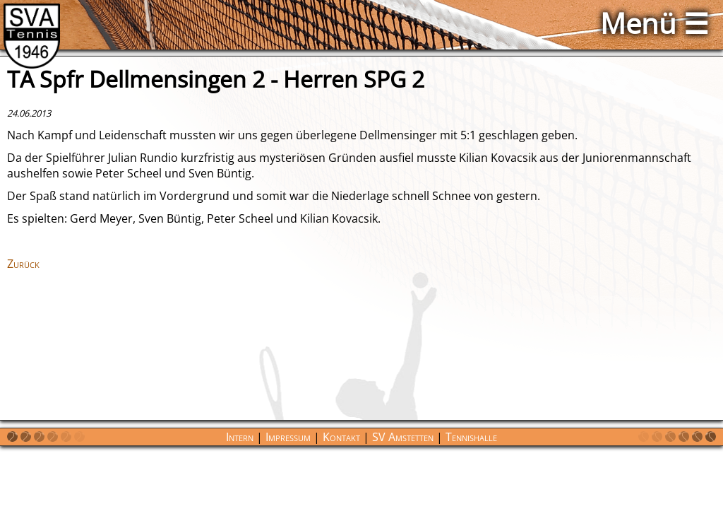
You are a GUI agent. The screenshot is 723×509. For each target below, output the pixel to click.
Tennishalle (471, 437)
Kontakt (341, 437)
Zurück (23, 263)
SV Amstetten (403, 437)
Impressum (288, 437)
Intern (239, 437)
